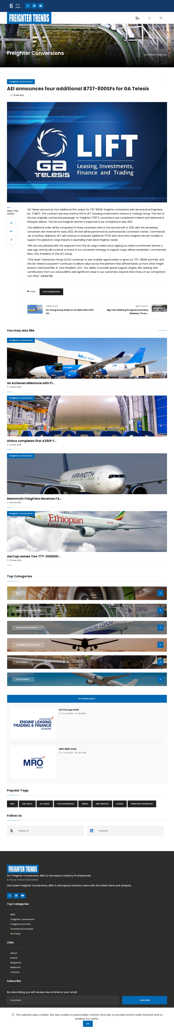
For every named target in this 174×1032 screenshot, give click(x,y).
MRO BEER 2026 (67, 749)
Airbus (85, 804)
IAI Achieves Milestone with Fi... (31, 383)
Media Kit (15, 967)
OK (87, 1023)
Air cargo (27, 804)
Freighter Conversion (142, 804)
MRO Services (102, 804)
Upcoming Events (86, 698)
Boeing (119, 804)
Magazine (15, 962)
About (13, 953)
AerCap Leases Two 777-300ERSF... (34, 556)
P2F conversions (51, 291)
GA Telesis (45, 804)
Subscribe (145, 1000)
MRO (12, 804)
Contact (15, 972)
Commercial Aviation (21, 928)
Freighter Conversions (21, 81)
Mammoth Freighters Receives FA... (34, 498)
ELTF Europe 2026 (69, 709)
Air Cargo (15, 933)
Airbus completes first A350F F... (31, 441)
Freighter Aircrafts (20, 924)
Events (14, 957)
